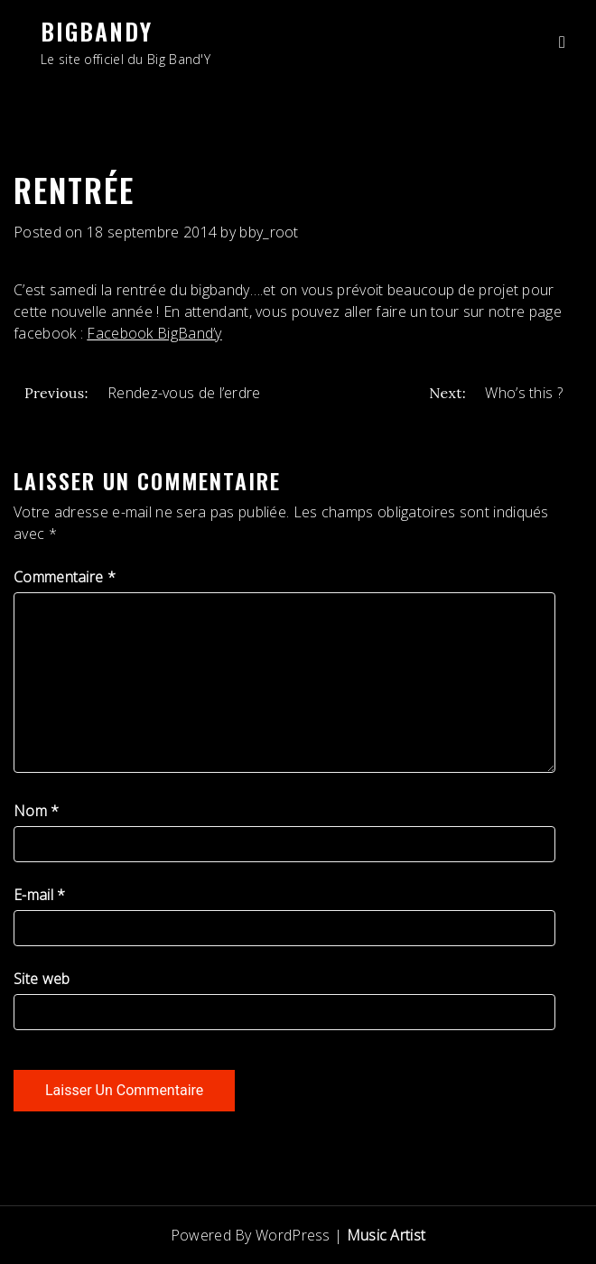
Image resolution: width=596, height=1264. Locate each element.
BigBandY (97, 31)
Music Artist (386, 1235)
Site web (42, 979)
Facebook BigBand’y (154, 333)
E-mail (39, 895)
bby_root (268, 232)
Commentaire (65, 577)
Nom (37, 811)
